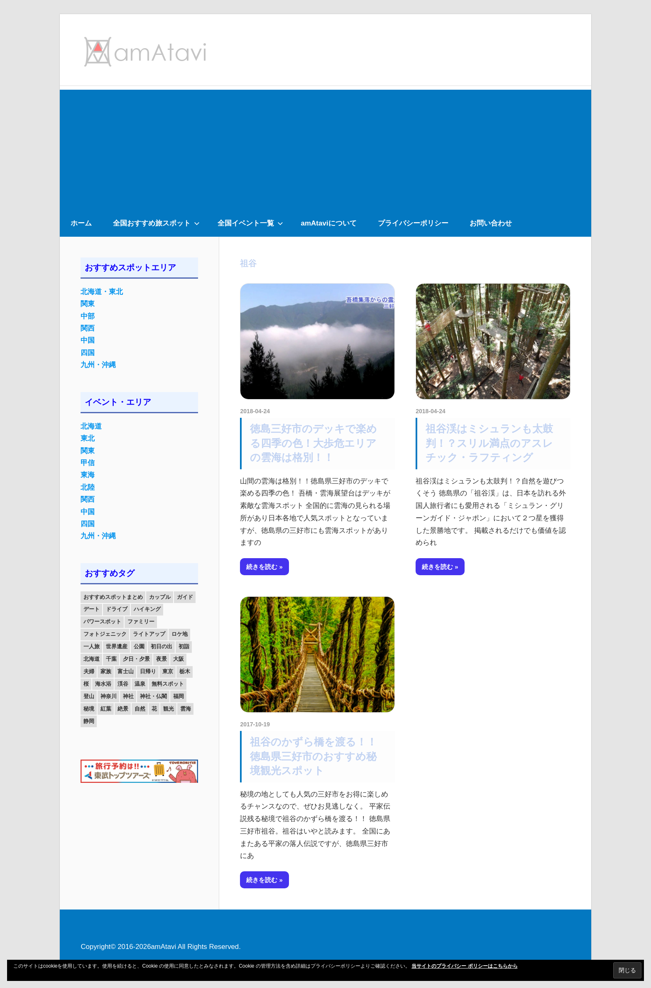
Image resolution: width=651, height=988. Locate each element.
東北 (88, 438)
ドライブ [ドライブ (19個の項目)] (116, 609)
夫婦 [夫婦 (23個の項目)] (88, 671)
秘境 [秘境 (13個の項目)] (88, 709)
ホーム (81, 223)
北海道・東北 (102, 292)
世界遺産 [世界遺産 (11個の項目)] (116, 646)
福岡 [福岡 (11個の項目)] (178, 696)
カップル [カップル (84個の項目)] (160, 597)
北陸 (88, 487)
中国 (88, 340)
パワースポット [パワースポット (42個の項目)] (102, 621)
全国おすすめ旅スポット (156, 223)
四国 (88, 353)
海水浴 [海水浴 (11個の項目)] (103, 684)
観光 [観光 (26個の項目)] (168, 709)
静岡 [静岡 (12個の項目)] (88, 721)
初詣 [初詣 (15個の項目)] (184, 646)
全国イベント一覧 (250, 223)
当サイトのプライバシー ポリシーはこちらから (464, 966)
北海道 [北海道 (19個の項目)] (91, 659)
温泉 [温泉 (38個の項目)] (140, 684)
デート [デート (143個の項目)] (91, 609)
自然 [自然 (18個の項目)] (140, 709)
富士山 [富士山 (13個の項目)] (125, 671)
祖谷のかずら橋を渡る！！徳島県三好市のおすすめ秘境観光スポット (313, 756)
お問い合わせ (491, 223)
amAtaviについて (329, 223)
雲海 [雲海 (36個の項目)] (185, 709)
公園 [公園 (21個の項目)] (139, 646)
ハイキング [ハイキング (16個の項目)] (147, 609)
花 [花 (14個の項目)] (154, 709)
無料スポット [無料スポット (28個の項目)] (168, 684)
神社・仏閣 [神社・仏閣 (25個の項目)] (153, 696)
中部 (88, 316)
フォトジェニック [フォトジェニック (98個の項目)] (105, 634)
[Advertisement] (325, 148)
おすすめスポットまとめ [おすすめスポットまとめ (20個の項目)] (113, 597)
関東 (88, 304)
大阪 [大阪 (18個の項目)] (178, 659)
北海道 (91, 426)
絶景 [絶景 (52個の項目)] (122, 709)
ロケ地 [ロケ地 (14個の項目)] (179, 634)
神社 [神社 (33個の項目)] (128, 696)
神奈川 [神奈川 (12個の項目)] (108, 696)
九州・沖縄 (98, 365)
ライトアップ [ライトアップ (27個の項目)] (149, 634)
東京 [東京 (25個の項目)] (167, 671)
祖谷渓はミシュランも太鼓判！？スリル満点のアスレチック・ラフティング (489, 443)
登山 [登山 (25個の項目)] (88, 696)
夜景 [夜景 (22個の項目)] (161, 659)
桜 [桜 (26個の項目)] (86, 684)
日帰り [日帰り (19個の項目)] (148, 671)
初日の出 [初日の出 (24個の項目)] (161, 646)
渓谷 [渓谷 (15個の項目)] (122, 684)
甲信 (88, 463)
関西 (88, 328)
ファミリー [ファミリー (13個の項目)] (140, 621)
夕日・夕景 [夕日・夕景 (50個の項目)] (136, 659)
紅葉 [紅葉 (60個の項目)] (105, 709)
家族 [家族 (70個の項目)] (105, 671)
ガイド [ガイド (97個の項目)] (185, 597)
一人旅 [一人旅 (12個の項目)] (91, 646)
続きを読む (261, 566)
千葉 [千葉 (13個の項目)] (111, 659)
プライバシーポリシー (413, 223)
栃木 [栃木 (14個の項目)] (184, 671)
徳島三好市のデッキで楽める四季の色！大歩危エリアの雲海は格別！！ (313, 443)
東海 (88, 475)
